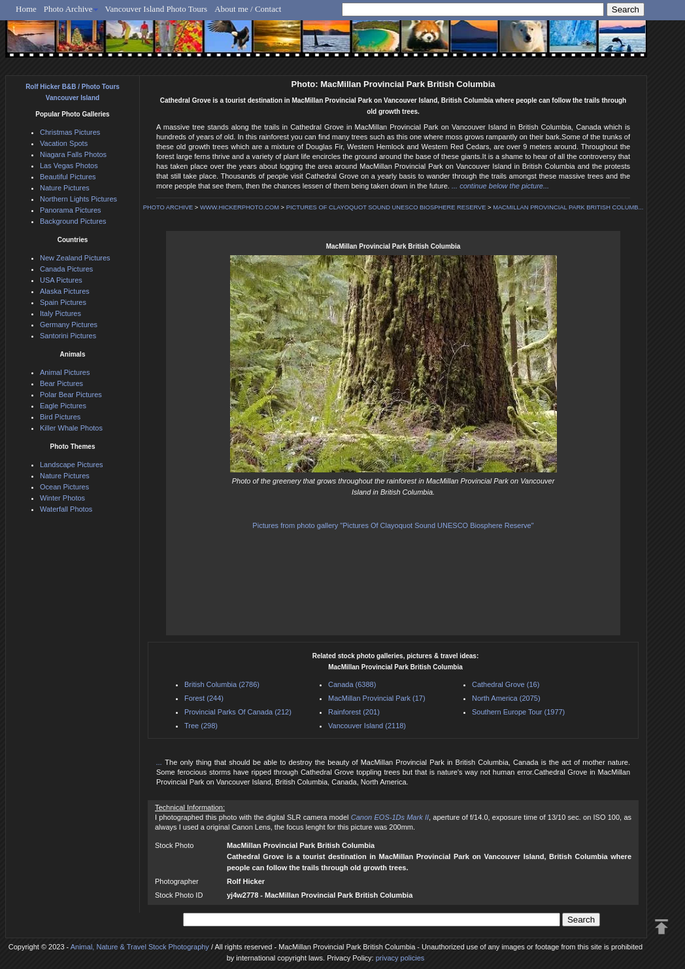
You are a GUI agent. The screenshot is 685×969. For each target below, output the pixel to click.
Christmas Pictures (70, 132)
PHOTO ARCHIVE (168, 207)
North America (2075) (506, 698)
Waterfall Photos (66, 509)
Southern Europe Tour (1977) (518, 712)
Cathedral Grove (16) (505, 684)
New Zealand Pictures (75, 258)
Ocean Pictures (64, 487)
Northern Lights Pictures (78, 199)
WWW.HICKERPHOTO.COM (239, 207)
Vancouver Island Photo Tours (156, 9)
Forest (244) (204, 698)
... (160, 762)
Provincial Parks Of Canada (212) (238, 712)
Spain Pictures (63, 302)
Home (26, 9)
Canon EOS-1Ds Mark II (390, 817)
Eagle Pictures (63, 406)
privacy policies (400, 958)
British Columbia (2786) (221, 684)
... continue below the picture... (500, 186)
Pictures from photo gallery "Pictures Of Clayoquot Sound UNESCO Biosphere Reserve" (392, 525)
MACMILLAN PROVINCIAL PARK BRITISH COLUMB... (568, 207)
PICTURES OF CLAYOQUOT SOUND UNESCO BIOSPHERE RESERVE (386, 207)
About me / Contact (247, 9)
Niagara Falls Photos (73, 154)
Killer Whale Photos (71, 428)
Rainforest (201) (354, 712)
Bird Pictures (60, 417)
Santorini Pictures (68, 336)
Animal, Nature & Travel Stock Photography (140, 947)
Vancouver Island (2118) (367, 726)
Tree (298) (201, 726)
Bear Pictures (61, 383)
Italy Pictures (60, 313)
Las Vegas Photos (69, 165)
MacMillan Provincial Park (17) (377, 698)
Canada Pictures (66, 269)
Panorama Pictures (70, 210)
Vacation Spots (64, 143)
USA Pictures (61, 280)
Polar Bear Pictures (71, 394)
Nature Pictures (65, 188)
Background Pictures (73, 221)
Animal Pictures (65, 372)
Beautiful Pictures (68, 177)
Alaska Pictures (65, 291)
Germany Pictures (68, 324)
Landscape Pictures (71, 464)
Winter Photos (62, 498)
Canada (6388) (352, 684)
